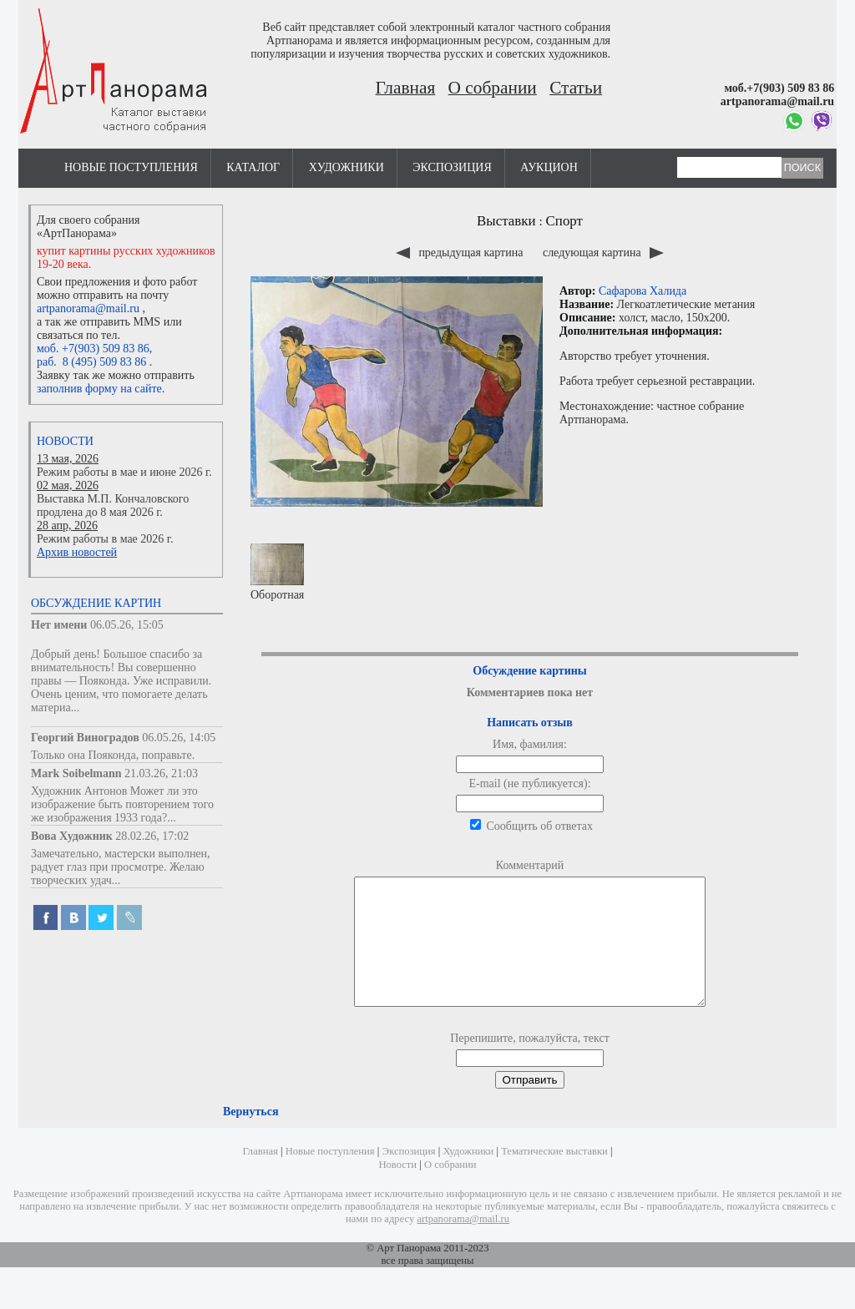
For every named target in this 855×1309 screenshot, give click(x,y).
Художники (346, 167)
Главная (406, 88)
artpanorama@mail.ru (88, 308)
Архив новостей (77, 552)
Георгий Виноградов (85, 737)
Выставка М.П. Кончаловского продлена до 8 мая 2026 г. (113, 505)
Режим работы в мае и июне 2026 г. (124, 472)
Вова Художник (72, 836)
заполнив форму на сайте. (100, 388)
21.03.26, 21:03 (161, 773)
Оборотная (277, 572)
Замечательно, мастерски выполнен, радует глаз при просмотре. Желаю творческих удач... (120, 867)
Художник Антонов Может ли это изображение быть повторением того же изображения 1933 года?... (122, 804)
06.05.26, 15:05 (127, 625)
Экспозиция (451, 167)
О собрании (492, 88)
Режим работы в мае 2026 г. (105, 539)
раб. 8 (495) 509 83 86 (91, 362)
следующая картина (603, 252)
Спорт (564, 221)
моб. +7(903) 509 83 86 (93, 348)
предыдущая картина (461, 252)
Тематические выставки (554, 1176)
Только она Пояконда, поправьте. (113, 755)
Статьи (575, 88)
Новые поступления (131, 167)
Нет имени (59, 625)
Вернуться (250, 1136)
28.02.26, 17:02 (152, 836)
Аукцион (549, 167)
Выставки (506, 221)
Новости (65, 441)
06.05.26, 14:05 (178, 737)
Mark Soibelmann (76, 773)
